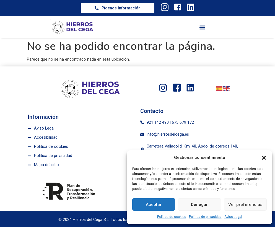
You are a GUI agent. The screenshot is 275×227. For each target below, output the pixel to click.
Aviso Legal (233, 217)
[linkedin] (191, 7)
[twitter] (164, 7)
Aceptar (154, 204)
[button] (264, 158)
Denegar (199, 204)
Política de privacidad (205, 217)
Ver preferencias (245, 204)
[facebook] (177, 7)
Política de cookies (171, 217)
